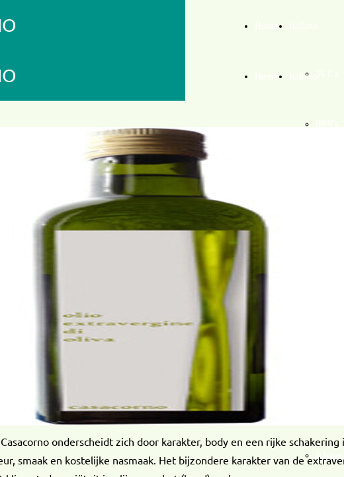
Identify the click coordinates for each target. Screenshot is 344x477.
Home (266, 26)
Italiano (303, 26)
